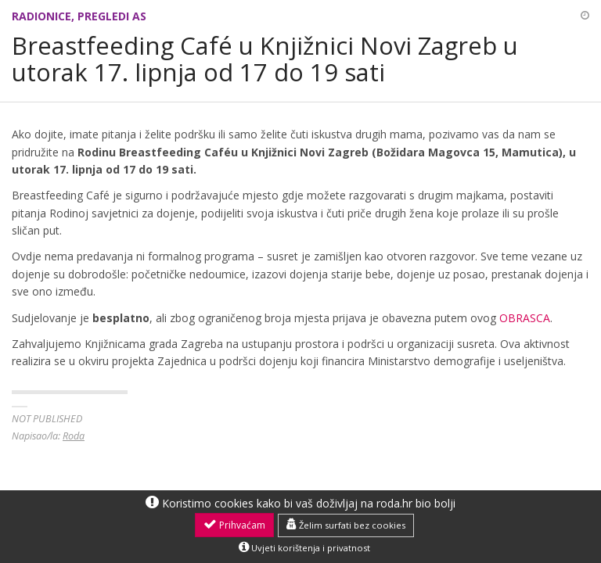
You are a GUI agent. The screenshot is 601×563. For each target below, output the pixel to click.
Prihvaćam (234, 525)
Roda (74, 436)
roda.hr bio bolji (415, 503)
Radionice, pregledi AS (79, 16)
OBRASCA (524, 317)
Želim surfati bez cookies (345, 524)
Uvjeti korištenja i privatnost (304, 547)
